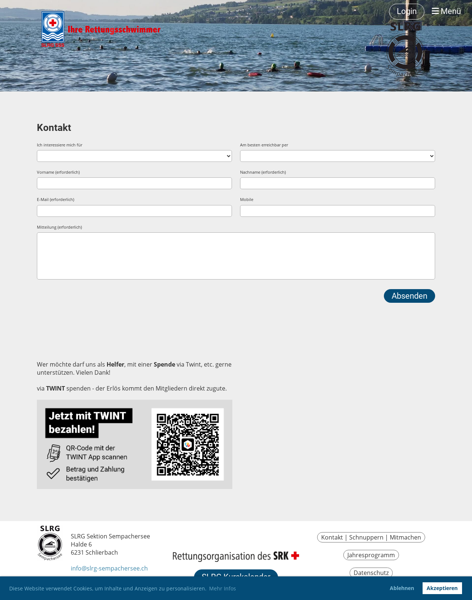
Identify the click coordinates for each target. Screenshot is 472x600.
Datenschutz (371, 573)
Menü (446, 11)
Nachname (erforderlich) (263, 172)
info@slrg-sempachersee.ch (109, 568)
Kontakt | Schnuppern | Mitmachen (371, 537)
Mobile (246, 199)
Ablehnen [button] (402, 588)
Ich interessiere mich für (59, 145)
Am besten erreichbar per (264, 145)
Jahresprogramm (371, 555)
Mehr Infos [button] (222, 588)
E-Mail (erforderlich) (55, 199)
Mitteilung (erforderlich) (59, 227)
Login (407, 11)
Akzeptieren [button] (442, 588)
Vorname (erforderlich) (58, 172)
